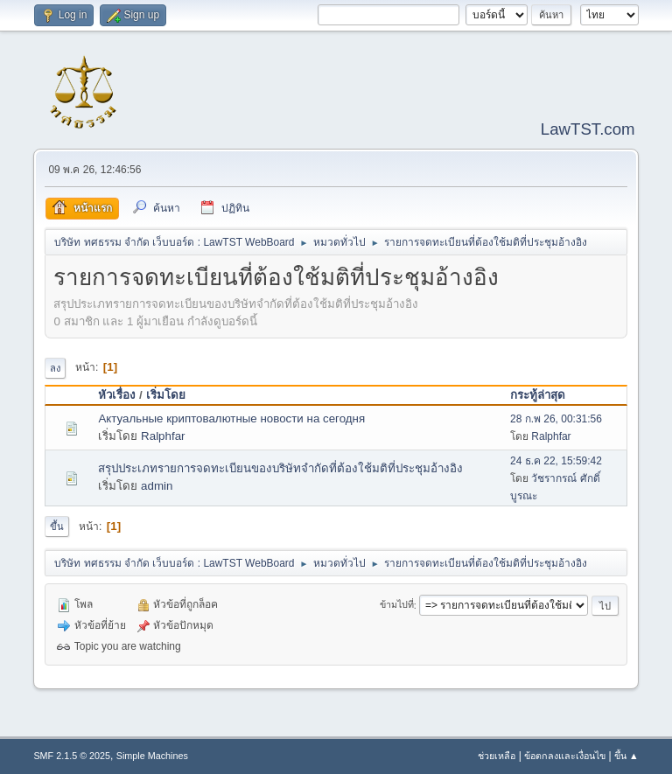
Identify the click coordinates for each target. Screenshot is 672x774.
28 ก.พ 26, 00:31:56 (556, 419)
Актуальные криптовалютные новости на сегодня (231, 418)
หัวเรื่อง (117, 394)
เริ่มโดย (166, 394)
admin (156, 485)
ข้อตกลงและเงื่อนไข (565, 755)
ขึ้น (57, 526)
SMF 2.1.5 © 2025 (71, 755)
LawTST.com (588, 129)
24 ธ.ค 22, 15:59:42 (556, 461)
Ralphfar (163, 436)
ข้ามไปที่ (397, 605)
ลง (55, 368)
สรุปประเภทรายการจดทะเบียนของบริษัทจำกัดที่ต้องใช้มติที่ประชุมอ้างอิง (280, 468)
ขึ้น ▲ (626, 755)
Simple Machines (152, 755)
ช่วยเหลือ (496, 755)
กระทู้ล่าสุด (537, 394)
